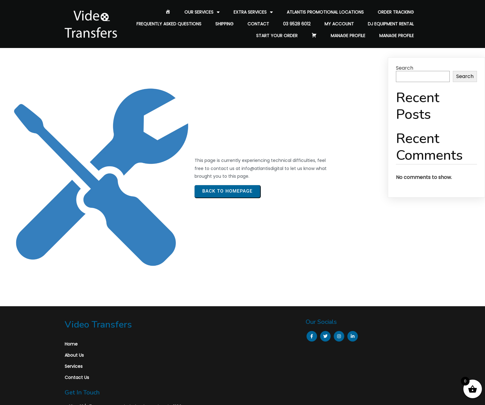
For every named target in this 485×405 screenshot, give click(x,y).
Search (404, 68)
